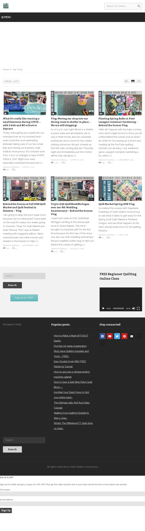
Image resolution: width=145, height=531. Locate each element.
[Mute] (133, 308)
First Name (5, 506)
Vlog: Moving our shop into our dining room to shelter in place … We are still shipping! (71, 122)
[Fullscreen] (138, 308)
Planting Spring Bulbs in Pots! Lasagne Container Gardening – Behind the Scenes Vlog (118, 122)
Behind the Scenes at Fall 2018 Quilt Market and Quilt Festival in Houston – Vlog (24, 207)
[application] (121, 299)
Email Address (6, 516)
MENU (6, 17)
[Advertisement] (72, 43)
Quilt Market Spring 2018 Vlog (117, 204)
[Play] (103, 308)
